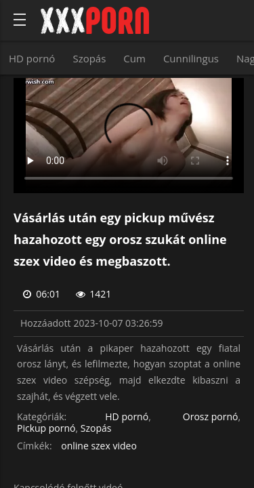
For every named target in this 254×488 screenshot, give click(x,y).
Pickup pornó (46, 428)
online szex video (99, 446)
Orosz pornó (210, 417)
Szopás (89, 58)
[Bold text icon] (20, 20)
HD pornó (32, 58)
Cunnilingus (191, 58)
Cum (134, 58)
